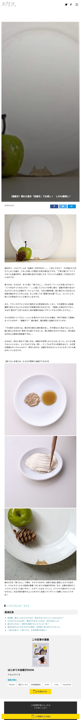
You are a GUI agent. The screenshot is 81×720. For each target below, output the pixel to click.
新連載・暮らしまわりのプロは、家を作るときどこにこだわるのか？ (35, 618)
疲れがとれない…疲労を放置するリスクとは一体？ (28, 624)
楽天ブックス (23, 684)
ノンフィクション (14, 605)
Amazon (12, 684)
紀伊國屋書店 (36, 684)
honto (47, 684)
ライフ (26, 605)
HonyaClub (67, 684)
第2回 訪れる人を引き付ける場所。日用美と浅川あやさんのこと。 (34, 627)
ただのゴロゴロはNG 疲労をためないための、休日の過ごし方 (33, 621)
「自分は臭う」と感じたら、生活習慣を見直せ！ (27, 630)
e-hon (56, 684)
